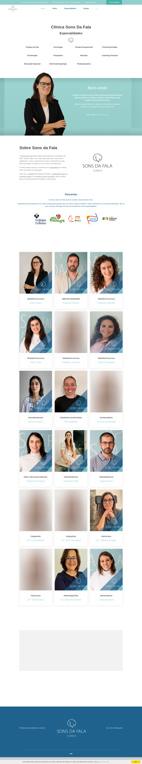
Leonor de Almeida (106, 421)
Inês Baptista (71, 421)
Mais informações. (104, 762)
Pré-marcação (114, 2)
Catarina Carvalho (106, 303)
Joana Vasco (35, 303)
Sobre (54, 8)
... (97, 8)
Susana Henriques (35, 481)
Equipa (86, 8)
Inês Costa (35, 362)
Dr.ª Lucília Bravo (35, 540)
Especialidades (70, 8)
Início (43, 8)
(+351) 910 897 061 (27, 2)
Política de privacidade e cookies (32, 728)
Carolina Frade (70, 481)
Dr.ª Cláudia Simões (106, 540)
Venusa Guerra (35, 421)
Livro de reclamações (114, 728)
